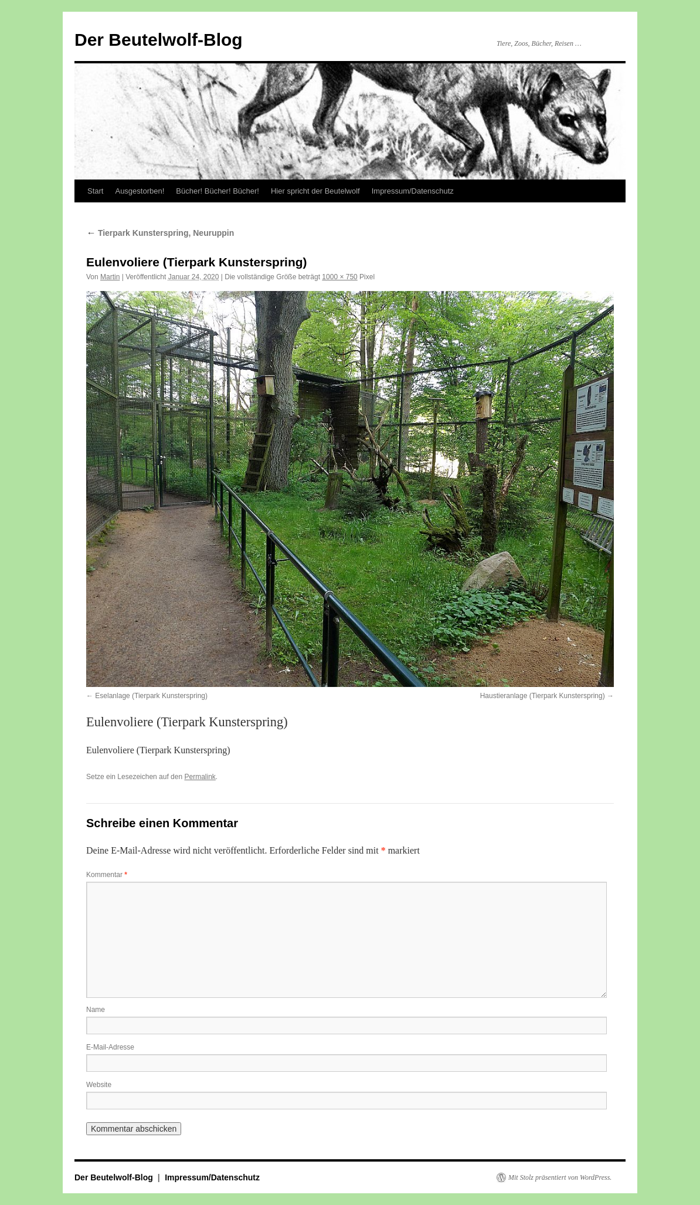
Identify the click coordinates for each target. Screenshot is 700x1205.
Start (95, 191)
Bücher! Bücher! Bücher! (217, 191)
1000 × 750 (339, 277)
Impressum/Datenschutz (413, 191)
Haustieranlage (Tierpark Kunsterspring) (542, 696)
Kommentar (106, 875)
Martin (110, 277)
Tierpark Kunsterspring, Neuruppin (160, 233)
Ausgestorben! (139, 191)
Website (98, 1085)
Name (95, 1010)
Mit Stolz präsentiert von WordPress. (559, 1177)
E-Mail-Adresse (110, 1047)
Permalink (199, 777)
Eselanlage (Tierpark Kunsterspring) (151, 696)
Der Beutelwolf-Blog (158, 39)
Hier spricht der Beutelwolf (315, 191)
